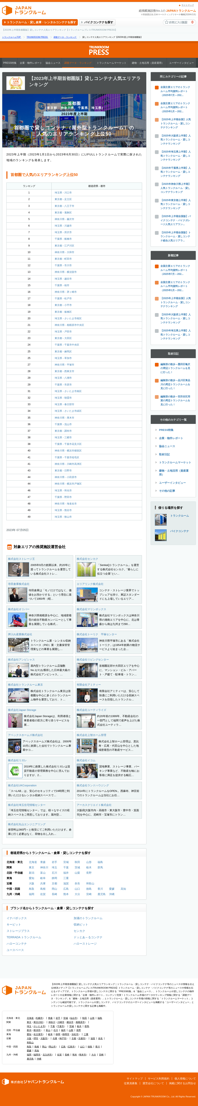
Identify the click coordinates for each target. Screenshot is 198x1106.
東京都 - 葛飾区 (63, 212)
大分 (77, 894)
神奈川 (44, 867)
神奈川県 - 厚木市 (64, 417)
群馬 (100, 867)
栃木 (89, 867)
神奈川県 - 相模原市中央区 (69, 325)
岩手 (54, 862)
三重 (66, 878)
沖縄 (111, 894)
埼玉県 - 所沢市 (63, 232)
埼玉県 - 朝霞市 (63, 397)
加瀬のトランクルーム (88, 918)
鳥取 (31, 888)
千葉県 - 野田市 (63, 497)
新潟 (31, 872)
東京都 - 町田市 (63, 258)
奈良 (77, 883)
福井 (66, 872)
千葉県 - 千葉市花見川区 (68, 444)
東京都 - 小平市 (63, 305)
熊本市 (82, 1054)
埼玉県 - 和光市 (63, 490)
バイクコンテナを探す (98, 22)
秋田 (77, 862)
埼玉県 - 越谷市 (63, 278)
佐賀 (43, 894)
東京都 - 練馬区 (63, 351)
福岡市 (37, 1054)
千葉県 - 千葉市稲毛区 (67, 457)
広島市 (71, 1046)
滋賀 (66, 883)
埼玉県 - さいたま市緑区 (68, 411)
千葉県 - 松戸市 (63, 298)
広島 (66, 888)
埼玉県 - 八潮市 (63, 377)
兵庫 (43, 883)
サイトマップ (188, 5)
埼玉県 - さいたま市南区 (68, 391)
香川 (100, 888)
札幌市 (39, 1018)
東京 (31, 867)
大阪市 (43, 1038)
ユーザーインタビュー (181, 62)
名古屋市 (38, 1034)
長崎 (54, 894)
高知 (123, 888)
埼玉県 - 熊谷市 (63, 510)
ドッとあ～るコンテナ (88, 937)
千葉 (66, 867)
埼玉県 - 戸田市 (63, 331)
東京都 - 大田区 (63, 338)
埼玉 (54, 867)
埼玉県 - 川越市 (63, 225)
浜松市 (75, 1034)
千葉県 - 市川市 (63, 265)
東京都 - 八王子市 (64, 206)
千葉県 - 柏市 (62, 285)
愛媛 (111, 888)
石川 (54, 872)
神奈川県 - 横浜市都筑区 (68, 450)
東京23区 (38, 1022)
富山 (43, 872)
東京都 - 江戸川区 (64, 245)
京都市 (81, 1038)
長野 (89, 872)
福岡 (31, 894)
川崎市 (61, 1022)
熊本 (66, 894)
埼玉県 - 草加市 (63, 358)
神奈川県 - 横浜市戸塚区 (68, 483)
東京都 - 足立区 (63, 199)
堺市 (36, 1038)
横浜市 (70, 1022)
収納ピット (81, 924)
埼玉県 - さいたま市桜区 (68, 318)
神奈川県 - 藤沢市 (64, 219)
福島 (100, 862)
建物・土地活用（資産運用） (148, 62)
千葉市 (60, 1026)
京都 (54, 883)
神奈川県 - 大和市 (64, 252)
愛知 (31, 878)
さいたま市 (39, 1026)
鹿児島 (102, 894)
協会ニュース (53, 62)
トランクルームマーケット (111, 62)
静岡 (54, 878)
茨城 (77, 867)
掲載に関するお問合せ (182, 1083)
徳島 (89, 888)
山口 (77, 888)
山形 (89, 862)
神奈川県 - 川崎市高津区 (68, 464)
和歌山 (90, 883)
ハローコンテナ (17, 943)
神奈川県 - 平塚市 (64, 364)
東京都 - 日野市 (63, 470)
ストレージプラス (18, 930)
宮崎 (89, 894)
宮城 (66, 862)
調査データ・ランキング (78, 62)
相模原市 (80, 1022)
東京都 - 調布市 (63, 430)
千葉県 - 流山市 (63, 424)
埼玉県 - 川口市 (63, 192)
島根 (43, 888)
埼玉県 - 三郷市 (63, 437)
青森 (43, 862)
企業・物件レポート (31, 62)
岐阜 (43, 878)
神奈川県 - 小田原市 (66, 477)
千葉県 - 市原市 (63, 384)
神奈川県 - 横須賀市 (66, 272)
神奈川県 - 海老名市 (66, 503)
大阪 (31, 883)
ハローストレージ (85, 943)
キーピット (14, 924)
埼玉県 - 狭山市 (63, 516)
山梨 (77, 872)
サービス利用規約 (158, 1078)
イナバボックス (17, 918)
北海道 (33, 862)
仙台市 (73, 1018)
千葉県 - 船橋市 (63, 238)
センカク (79, 930)
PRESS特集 (9, 62)
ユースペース (15, 950)
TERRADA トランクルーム (24, 937)
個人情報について (185, 1078)
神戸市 (62, 1038)
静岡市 (65, 1034)
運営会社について (153, 1083)
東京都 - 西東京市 (64, 371)
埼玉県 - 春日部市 (64, 404)
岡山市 (52, 1046)
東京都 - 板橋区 (63, 311)
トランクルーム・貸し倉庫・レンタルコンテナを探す (41, 22)
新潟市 (37, 1030)
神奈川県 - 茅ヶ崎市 (66, 291)
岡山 (54, 888)
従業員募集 (130, 1083)
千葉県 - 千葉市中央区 (67, 344)
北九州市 (47, 1054)
